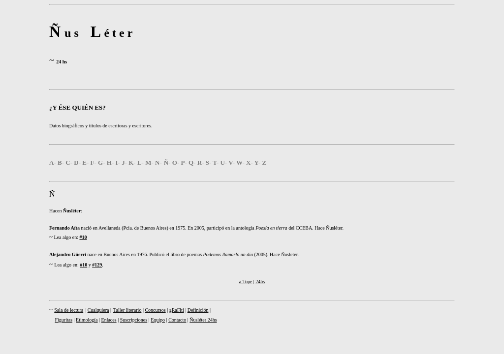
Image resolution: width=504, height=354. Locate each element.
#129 (97, 264)
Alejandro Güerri (67, 254)
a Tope (245, 281)
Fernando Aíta (64, 228)
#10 (83, 237)
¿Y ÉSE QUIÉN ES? (77, 107)
